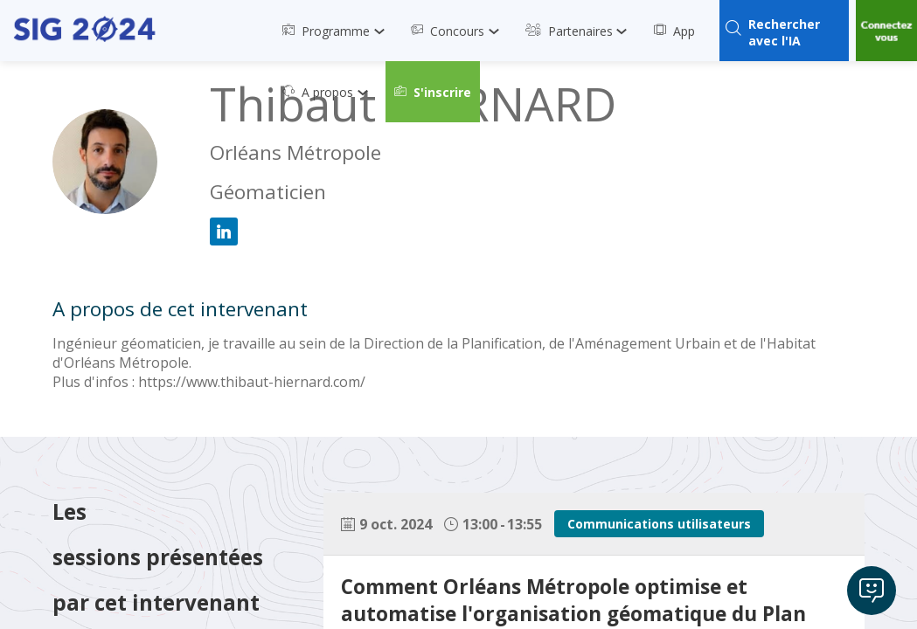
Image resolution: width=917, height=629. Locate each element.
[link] (338, 30)
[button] (433, 91)
